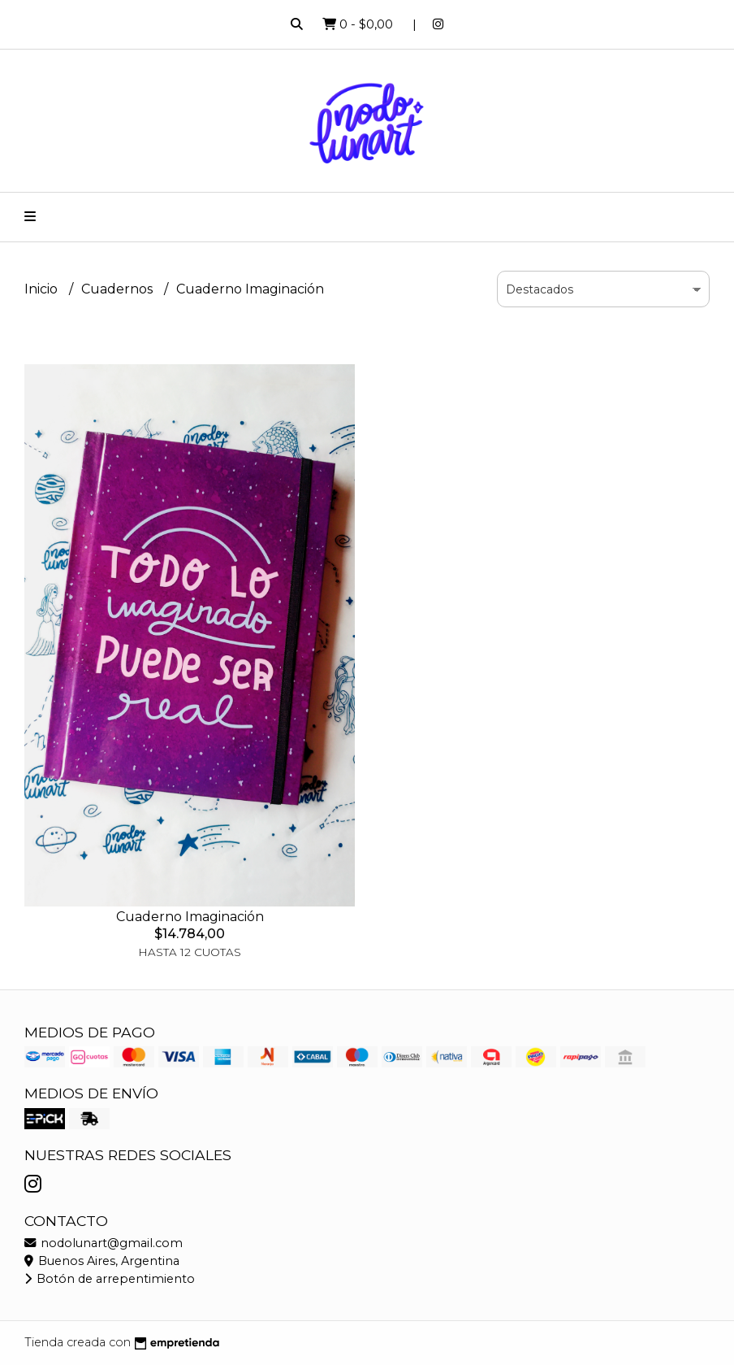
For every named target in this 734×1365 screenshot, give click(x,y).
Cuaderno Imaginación (190, 916)
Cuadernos (118, 289)
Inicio (42, 289)
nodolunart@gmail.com (103, 1243)
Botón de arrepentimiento (109, 1279)
